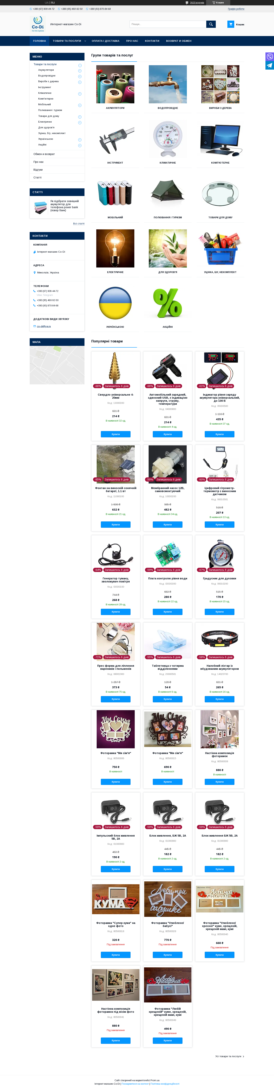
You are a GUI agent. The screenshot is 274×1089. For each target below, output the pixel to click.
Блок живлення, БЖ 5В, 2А (167, 835)
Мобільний (115, 217)
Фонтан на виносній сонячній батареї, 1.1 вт (115, 490)
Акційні (168, 327)
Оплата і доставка (105, 40)
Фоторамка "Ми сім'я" (115, 753)
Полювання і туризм (168, 217)
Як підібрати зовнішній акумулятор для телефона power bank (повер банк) (64, 206)
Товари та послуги (67, 40)
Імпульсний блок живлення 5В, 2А (116, 837)
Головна (39, 40)
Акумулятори (115, 108)
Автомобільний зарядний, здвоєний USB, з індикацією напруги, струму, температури (167, 399)
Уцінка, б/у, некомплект (220, 272)
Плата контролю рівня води (167, 578)
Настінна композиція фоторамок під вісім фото (115, 1010)
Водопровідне (168, 108)
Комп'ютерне (220, 162)
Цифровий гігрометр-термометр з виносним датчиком (219, 491)
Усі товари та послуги (228, 1056)
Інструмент (115, 162)
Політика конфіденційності (165, 1084)
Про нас (132, 40)
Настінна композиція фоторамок (219, 755)
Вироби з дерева (220, 108)
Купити (116, 434)
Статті (37, 177)
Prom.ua (155, 1080)
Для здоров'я (167, 272)
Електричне (115, 272)
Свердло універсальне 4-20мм (116, 396)
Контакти (152, 40)
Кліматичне (168, 162)
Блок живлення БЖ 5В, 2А (220, 835)
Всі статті (78, 223)
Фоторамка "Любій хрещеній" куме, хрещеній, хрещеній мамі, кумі (167, 1011)
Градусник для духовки (219, 578)
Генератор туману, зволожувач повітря (116, 580)
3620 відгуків (197, 2)
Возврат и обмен (178, 40)
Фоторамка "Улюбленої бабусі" (167, 924)
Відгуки (38, 169)
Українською (115, 327)
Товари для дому (220, 217)
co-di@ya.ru (44, 326)
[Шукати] (211, 24)
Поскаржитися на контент (135, 1084)
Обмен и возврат (44, 154)
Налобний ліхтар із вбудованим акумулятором (219, 667)
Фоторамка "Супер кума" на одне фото (115, 924)
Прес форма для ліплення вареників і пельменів (115, 667)
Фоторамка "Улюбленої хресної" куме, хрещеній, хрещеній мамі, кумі (219, 926)
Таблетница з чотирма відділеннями (168, 667)
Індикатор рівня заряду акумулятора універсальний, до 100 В (220, 397)
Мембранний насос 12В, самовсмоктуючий (167, 490)
